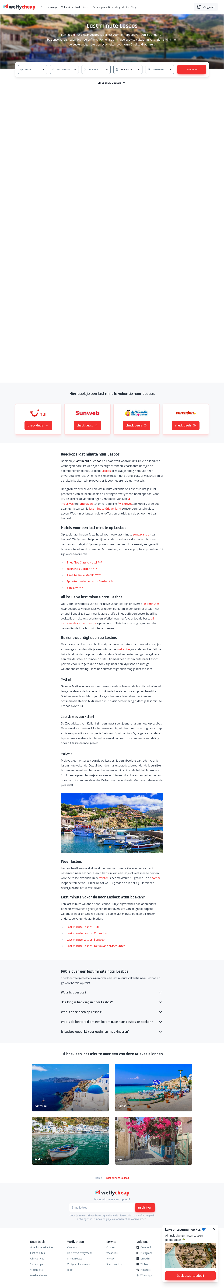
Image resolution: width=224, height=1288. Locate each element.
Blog (69, 1269)
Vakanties (67, 7)
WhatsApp (146, 1275)
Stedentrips (36, 1264)
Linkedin (145, 1258)
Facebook (146, 1247)
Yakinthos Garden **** (81, 569)
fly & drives (125, 504)
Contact (110, 1247)
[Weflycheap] (19, 7)
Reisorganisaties (103, 7)
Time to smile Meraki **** (84, 575)
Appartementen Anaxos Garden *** (90, 581)
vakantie (124, 649)
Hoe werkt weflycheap (79, 1253)
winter (103, 878)
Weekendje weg (39, 1275)
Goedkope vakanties (41, 1247)
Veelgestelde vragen (78, 1264)
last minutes (151, 604)
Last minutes (82, 7)
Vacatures (112, 1253)
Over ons (72, 1247)
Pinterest (145, 1269)
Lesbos (106, 471)
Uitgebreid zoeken (112, 83)
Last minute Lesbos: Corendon (86, 933)
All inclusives (37, 1258)
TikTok (144, 1264)
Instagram (146, 1253)
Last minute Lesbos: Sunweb (85, 939)
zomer (156, 878)
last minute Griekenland (105, 508)
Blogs (134, 7)
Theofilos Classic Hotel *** (84, 562)
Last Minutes (37, 1253)
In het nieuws (74, 1258)
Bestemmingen (50, 7)
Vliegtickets (122, 7)
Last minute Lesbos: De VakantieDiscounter (95, 946)
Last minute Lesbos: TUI (82, 927)
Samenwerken (114, 1264)
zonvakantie (141, 534)
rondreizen (85, 504)
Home (98, 1178)
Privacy (110, 1258)
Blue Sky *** (74, 588)
